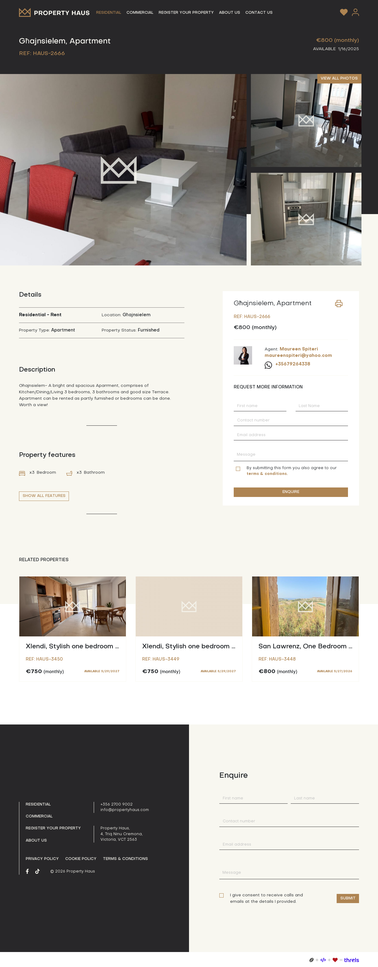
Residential (38, 804)
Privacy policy (42, 859)
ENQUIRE (290, 492)
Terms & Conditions (125, 859)
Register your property (53, 828)
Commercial (39, 816)
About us (36, 841)
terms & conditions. (267, 474)
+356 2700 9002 (116, 804)
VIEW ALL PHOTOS (339, 78)
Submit (348, 898)
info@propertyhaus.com (124, 810)
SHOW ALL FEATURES (44, 496)
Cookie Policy (80, 859)
